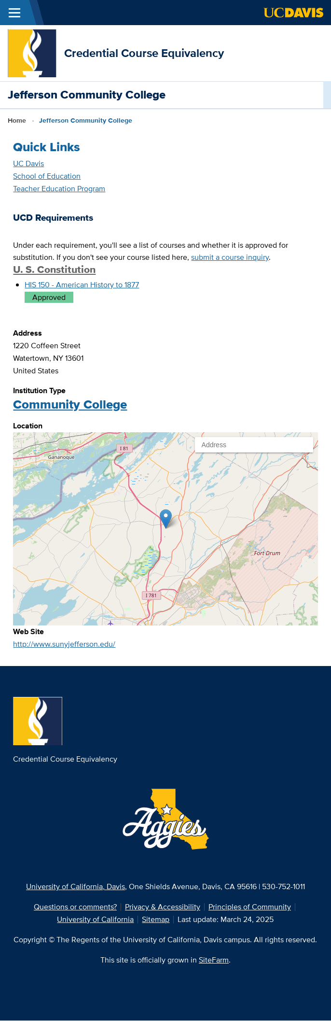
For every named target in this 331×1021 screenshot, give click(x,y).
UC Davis (28, 163)
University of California (95, 919)
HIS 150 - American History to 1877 (82, 284)
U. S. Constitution (54, 269)
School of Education (47, 176)
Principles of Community (249, 906)
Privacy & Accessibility (162, 906)
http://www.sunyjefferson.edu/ (64, 644)
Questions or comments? (75, 906)
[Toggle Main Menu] (14, 12)
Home (17, 120)
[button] (166, 519)
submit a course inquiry (230, 257)
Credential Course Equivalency (144, 52)
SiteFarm (214, 959)
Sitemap (155, 919)
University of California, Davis (75, 886)
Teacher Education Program (59, 188)
